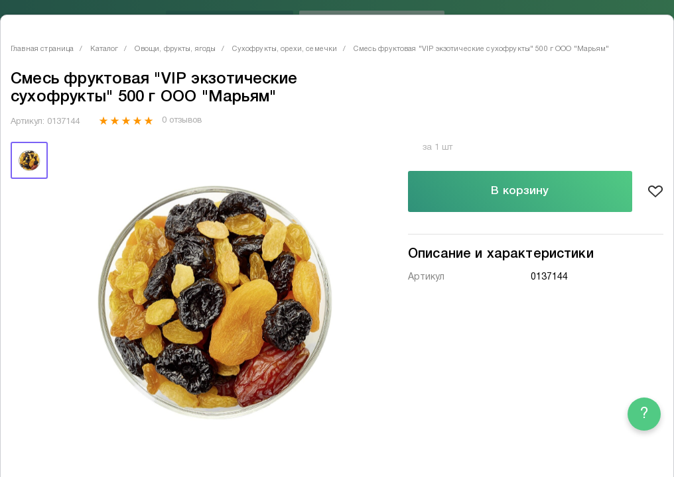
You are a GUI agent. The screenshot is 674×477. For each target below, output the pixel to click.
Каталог (104, 49)
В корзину (520, 191)
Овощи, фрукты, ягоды (175, 49)
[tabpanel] (213, 299)
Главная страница (42, 49)
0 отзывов (181, 121)
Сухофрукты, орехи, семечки (284, 49)
